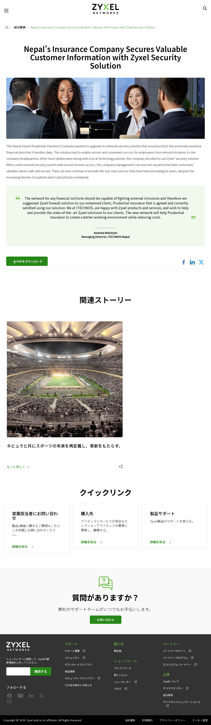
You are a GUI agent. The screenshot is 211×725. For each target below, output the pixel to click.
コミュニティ (72, 657)
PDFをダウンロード (31, 261)
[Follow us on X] (41, 696)
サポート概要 (72, 650)
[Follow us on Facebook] (9, 696)
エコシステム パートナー (177, 664)
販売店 (117, 650)
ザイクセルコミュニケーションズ (181, 702)
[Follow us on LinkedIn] (31, 696)
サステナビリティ (173, 688)
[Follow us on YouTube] (20, 696)
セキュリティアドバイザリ (79, 678)
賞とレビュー (121, 674)
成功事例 (168, 695)
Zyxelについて (171, 681)
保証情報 (70, 671)
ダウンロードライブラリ (78, 664)
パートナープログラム (175, 657)
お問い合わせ (105, 619)
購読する (40, 671)
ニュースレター (122, 681)
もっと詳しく (16, 466)
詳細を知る (20, 546)
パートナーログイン (174, 650)
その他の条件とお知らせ (78, 685)
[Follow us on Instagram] (9, 702)
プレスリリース (122, 667)
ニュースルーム (125, 660)
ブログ (117, 688)
